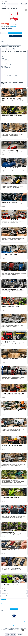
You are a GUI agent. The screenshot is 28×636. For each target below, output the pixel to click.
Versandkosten (17, 610)
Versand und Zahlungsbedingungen (20, 621)
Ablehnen (7, 634)
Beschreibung (3, 48)
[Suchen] (17, 4)
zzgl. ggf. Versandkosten (13, 26)
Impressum (20, 622)
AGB (16, 622)
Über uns (9, 621)
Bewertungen (11, 48)
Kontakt (13, 621)
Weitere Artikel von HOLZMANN (6, 85)
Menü (3, 3)
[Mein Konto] (24, 4)
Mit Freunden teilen (5, 46)
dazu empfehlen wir (4, 590)
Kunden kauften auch (4, 593)
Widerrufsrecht (8, 622)
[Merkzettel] (22, 4)
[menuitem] (2, 4)
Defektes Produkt (4, 621)
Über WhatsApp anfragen (16, 46)
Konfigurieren (19, 634)
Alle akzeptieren (13, 634)
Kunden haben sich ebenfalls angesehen (7, 595)
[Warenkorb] (26, 4)
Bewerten (8, 39)
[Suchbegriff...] (12, 4)
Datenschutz (13, 622)
